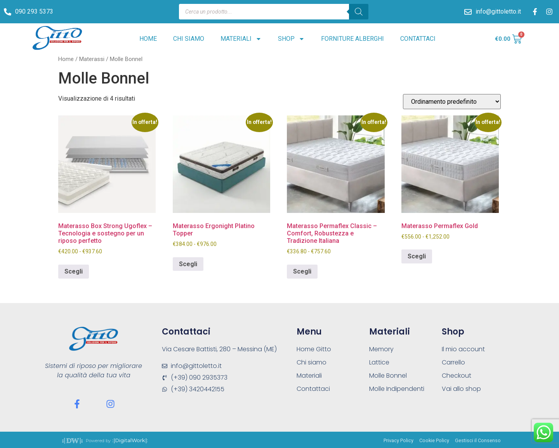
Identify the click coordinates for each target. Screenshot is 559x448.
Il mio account (463, 349)
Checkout (456, 375)
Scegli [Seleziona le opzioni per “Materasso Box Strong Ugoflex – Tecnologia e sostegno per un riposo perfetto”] (73, 271)
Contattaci (418, 38)
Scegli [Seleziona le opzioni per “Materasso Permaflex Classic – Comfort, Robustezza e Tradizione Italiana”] (302, 271)
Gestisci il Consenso (478, 440)
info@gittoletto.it (498, 11)
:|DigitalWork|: (130, 440)
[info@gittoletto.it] (468, 12)
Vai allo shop (461, 388)
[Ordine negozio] (452, 101)
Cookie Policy (434, 440)
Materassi (91, 59)
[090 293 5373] (7, 12)
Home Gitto (314, 349)
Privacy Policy (398, 440)
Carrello (453, 362)
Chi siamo (188, 38)
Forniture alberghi (352, 38)
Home (148, 38)
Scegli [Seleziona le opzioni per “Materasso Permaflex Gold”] (417, 256)
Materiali (241, 39)
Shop (291, 39)
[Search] (358, 11)
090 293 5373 (34, 11)
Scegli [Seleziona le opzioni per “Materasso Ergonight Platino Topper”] (188, 264)
